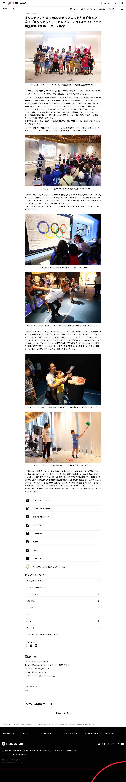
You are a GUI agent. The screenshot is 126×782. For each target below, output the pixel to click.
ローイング (31, 628)
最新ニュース (74, 9)
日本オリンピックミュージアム (35, 661)
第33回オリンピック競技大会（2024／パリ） (43, 634)
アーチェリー (31, 608)
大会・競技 (52, 733)
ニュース (9, 724)
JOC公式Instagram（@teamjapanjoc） (38, 676)
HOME (4, 724)
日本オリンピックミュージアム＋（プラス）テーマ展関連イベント (47, 665)
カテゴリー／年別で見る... (108, 9)
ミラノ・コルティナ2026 (89, 9)
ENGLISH (23, 754)
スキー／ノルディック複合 (36, 587)
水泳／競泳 (31, 601)
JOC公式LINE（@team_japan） (36, 669)
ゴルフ (29, 614)
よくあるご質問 (6, 751)
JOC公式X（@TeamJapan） (34, 672)
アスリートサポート (72, 733)
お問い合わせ (17, 751)
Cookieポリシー (59, 751)
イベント (27, 691)
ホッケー (30, 621)
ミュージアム (6, 754)
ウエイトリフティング (34, 594)
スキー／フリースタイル (35, 581)
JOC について (114, 733)
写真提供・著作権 (71, 751)
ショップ (14, 754)
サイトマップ (34, 751)
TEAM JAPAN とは (11, 733)
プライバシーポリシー (46, 751)
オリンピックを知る (93, 733)
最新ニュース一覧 (62, 713)
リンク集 (25, 751)
